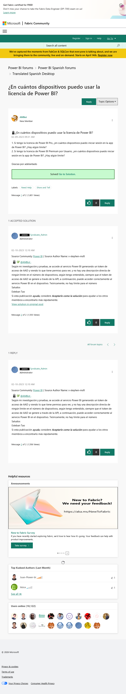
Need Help (26, 187)
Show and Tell (43, 187)
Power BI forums (20, 67)
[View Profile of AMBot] (23, 117)
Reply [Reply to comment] (107, 322)
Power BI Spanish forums (57, 67)
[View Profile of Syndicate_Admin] (38, 234)
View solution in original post (27, 304)
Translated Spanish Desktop (33, 73)
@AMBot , (25, 262)
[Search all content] (83, 45)
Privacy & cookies (10, 666)
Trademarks (7, 676)
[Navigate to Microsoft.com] (11, 23)
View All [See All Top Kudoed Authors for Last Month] (16, 594)
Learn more (9, 12)
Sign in (88, 38)
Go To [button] (110, 38)
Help (99, 38)
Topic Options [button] (106, 101)
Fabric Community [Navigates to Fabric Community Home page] (37, 23)
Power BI (38, 256)
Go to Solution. (67, 174)
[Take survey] (22, 545)
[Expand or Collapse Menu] (5, 31)
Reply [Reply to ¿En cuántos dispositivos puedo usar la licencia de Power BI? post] (107, 203)
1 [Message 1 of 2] (21, 195)
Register (76, 38)
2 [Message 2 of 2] (21, 314)
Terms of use (8, 671)
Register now (105, 55)
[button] (89, 101)
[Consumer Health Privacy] (42, 683)
